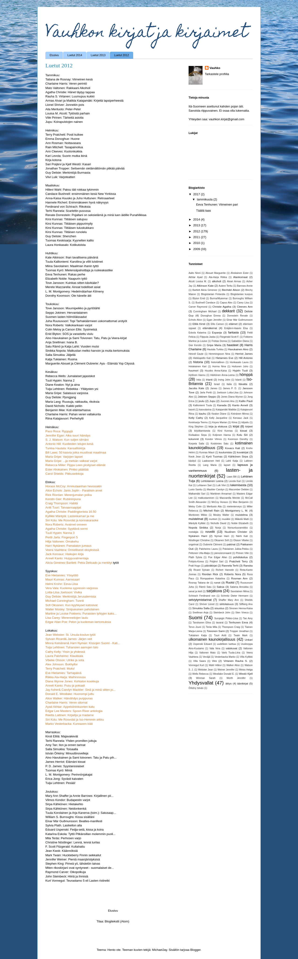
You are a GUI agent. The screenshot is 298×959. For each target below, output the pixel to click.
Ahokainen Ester (240, 273)
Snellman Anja (200, 612)
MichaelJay (159, 950)
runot (217, 582)
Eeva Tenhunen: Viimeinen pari (217, 204)
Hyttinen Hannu (197, 375)
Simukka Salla (201, 608)
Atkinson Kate (205, 285)
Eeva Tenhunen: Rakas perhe (65, 274)
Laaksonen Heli (211, 461)
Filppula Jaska (208, 337)
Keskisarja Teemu (198, 422)
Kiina (234, 422)
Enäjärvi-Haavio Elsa (236, 328)
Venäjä (206, 657)
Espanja (217, 332)
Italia (229, 384)
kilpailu (245, 422)
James (213, 388)
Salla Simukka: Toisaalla (61, 749)
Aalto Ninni (195, 273)
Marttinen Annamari (221, 493)
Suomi (195, 617)
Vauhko (215, 68)
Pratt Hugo (194, 565)
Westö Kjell (246, 673)
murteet (213, 519)
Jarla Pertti (206, 392)
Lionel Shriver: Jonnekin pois (64, 105)
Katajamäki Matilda (226, 409)
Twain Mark (240, 635)
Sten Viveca (242, 612)
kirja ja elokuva (218, 426)
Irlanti (209, 379)
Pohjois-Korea (196, 561)
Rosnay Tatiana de (199, 582)
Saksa (220, 586)
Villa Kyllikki (246, 657)
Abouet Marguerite (216, 273)
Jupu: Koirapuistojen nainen (64, 122)
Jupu (212, 400)
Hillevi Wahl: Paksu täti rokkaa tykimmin (72, 189)
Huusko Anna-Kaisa (216, 370)
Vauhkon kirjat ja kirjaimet (146, 33)
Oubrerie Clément (212, 544)
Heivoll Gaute (196, 354)
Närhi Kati (242, 536)
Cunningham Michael (205, 311)
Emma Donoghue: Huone (62, 139)
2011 (197, 237)
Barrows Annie (245, 286)
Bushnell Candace (205, 302)
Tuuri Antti (220, 635)
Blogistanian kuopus (241, 294)
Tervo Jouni (195, 627)
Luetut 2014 (74, 55)
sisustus (219, 608)
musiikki (226, 519)
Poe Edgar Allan (217, 557)
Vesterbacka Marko (225, 657)
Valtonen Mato (207, 652)
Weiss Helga (246, 669)
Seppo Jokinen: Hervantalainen (66, 312)
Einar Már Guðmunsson (240, 320)
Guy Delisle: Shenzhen (60, 236)
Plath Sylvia (195, 557)
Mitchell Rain (211, 510)
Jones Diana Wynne (232, 396)
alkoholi (216, 281)
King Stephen (196, 426)
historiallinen (217, 362)
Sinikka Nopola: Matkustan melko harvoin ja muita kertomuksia (87, 350)
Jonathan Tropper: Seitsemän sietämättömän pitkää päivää (85, 168)
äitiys (228, 683)
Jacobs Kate (196, 388)
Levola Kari (235, 481)
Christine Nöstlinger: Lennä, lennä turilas (72, 842)
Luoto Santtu (195, 489)
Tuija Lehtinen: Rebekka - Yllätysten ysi (71, 389)
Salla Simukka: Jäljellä (60, 355)
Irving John (224, 379)
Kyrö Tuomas (214, 456)
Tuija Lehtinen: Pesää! (60, 783)
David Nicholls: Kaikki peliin (63, 406)
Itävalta (242, 383)
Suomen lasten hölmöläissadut (66, 317)
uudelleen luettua (226, 644)
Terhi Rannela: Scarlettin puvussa (68, 211)
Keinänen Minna (240, 413)
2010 (197, 243)
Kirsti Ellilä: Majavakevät (61, 736)
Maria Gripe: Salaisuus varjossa (66, 393)
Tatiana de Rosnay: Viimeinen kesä (69, 79)
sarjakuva (214, 591)
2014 (197, 219)
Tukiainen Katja (198, 635)
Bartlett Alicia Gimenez (205, 290)
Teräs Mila (211, 627)
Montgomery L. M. (236, 510)
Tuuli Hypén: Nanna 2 (59, 380)
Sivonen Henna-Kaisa (241, 608)
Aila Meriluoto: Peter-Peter (63, 109)
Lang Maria (210, 465)
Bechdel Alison (231, 289)
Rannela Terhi (230, 565)
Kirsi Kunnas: (54, 219)
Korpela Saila (196, 443)
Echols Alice (195, 320)
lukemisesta (238, 485)
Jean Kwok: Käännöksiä (61, 850)
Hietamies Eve (225, 357)
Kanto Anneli (240, 405)
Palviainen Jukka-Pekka (236, 549)
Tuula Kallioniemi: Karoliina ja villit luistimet (74, 261)
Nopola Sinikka (198, 527)
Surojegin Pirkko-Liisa (226, 618)
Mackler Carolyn (216, 489)
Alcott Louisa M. (198, 281)
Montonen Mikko (198, 515)
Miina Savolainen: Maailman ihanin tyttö (72, 266)
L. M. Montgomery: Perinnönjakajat (68, 774)
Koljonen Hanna (222, 435)
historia (198, 362)
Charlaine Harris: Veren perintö (66, 83)
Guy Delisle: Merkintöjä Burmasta (67, 172)
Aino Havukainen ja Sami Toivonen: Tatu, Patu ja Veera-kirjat (86, 338)
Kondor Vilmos (213, 439)
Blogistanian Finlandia (213, 294)
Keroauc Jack (240, 418)
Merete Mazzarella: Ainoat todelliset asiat (72, 287)
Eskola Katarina (197, 332)
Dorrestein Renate (237, 315)
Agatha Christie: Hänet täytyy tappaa (70, 92)
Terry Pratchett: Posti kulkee (64, 134)
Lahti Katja (232, 461)
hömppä (246, 375)
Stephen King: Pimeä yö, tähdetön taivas (72, 863)
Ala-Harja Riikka (218, 277)
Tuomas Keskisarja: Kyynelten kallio (69, 240)
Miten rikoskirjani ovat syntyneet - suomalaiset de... (79, 868)
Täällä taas (203, 210)
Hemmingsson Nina (219, 354)
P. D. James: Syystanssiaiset (64, 766)
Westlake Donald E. (223, 674)
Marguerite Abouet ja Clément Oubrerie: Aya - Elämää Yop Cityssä (89, 363)
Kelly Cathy (196, 417)
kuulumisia (225, 452)
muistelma (241, 514)
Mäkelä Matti (242, 519)
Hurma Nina (219, 366)
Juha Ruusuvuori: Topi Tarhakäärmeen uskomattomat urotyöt (86, 321)
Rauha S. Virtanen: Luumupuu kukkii (70, 96)
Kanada (222, 405)
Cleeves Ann (245, 306)
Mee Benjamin (241, 502)
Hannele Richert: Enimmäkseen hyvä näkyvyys (76, 202)
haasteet (232, 345)
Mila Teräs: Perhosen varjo (63, 838)
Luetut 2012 (121, 55)
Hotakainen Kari (198, 366)
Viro (214, 660)
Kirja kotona (53, 160)
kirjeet (249, 426)
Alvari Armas (234, 281)
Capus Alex (226, 302)
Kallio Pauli (246, 400)
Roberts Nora (232, 574)
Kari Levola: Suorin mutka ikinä (66, 156)
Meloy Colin (195, 506)
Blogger (195, 950)
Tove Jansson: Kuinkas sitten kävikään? (72, 283)
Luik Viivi (221, 485)
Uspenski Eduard (202, 644)
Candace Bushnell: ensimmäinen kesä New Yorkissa (80, 194)
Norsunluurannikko (238, 527)
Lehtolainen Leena (212, 480)
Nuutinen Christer (236, 531)
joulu (201, 400)
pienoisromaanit (222, 553)
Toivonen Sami (216, 630)
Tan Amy (248, 618)
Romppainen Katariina (212, 578)
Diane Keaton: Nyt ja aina (62, 384)
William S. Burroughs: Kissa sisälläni (69, 817)
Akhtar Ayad (196, 277)
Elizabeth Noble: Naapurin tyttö (66, 278)
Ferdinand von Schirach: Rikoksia (68, 206)
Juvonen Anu (227, 401)
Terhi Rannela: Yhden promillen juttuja (70, 740)
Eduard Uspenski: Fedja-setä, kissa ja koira (74, 829)
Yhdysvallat (201, 682)
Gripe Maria (214, 345)
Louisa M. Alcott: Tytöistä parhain (67, 113)
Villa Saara (199, 661)
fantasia (233, 332)
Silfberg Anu (246, 604)
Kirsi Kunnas (225, 431)
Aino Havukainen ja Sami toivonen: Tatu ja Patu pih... (80, 757)
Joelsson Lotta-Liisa (227, 392)
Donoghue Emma (211, 315)
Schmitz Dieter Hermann (234, 596)
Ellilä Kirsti (199, 323)
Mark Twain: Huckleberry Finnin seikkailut (73, 855)
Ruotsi (230, 582)
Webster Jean (205, 669)
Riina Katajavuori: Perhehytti (64, 418)
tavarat (220, 622)
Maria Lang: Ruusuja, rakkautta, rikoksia (72, 401)
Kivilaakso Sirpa (198, 435)
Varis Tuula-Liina (231, 652)
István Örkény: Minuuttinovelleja (66, 753)
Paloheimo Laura (208, 549)
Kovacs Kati (232, 448)
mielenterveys (234, 506)
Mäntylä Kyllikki (197, 523)
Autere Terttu (226, 286)
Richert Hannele (225, 570)
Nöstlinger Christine (199, 540)
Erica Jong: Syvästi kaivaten (64, 778)
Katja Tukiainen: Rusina (61, 359)
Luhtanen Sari (204, 485)
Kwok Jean (195, 456)
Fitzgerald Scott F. (229, 337)
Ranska (248, 565)
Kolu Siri (242, 434)
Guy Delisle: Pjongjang (60, 397)
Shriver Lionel (206, 604)
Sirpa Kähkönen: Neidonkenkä (65, 808)
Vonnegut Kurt (196, 665)
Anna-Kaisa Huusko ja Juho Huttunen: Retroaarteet (79, 198)
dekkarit (228, 311)
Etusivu (54, 55)
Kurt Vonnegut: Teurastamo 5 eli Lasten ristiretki (77, 880)
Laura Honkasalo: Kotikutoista (65, 245)
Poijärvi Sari (217, 561)
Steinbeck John (221, 612)
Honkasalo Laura (239, 362)
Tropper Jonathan (239, 631)
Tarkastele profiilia (217, 74)
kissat (243, 430)
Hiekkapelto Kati (202, 358)
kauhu (202, 413)
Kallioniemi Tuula (202, 405)
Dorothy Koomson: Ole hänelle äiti (68, 295)
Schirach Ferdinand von (202, 596)
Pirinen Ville (242, 553)
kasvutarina (205, 409)
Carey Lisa (243, 302)
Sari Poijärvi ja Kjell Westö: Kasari (68, 164)
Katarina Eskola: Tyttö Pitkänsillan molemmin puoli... (80, 834)
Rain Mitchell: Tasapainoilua (64, 147)
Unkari (249, 639)
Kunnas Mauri (206, 452)
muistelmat (196, 519)
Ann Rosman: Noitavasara (63, 143)
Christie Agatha (221, 306)
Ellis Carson (217, 324)
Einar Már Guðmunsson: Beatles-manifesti (73, 821)
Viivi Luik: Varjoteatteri (60, 177)
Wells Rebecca (200, 674)
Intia (198, 379)
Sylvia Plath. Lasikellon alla (63, 825)
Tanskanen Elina (202, 622)
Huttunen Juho (240, 366)
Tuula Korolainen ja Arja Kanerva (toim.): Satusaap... (80, 813)
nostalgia (193, 532)
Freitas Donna (219, 341)
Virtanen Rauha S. (235, 660)
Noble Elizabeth (239, 523)
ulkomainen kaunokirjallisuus (212, 639)
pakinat (231, 544)
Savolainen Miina (239, 591)
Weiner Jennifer (225, 669)
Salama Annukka (239, 587)
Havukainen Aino (238, 349)
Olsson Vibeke (241, 540)
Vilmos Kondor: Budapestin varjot (67, 800)
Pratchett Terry (238, 561)
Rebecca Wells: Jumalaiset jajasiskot (70, 376)
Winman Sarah (205, 678)
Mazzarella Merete (230, 498)
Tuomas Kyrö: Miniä (58, 770)
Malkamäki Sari (197, 493)
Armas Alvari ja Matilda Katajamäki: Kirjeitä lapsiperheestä (84, 100)
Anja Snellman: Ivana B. (61, 342)
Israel (217, 384)
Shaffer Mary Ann (229, 600)
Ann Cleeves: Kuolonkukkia (63, 151)
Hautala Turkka (215, 349)
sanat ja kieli (195, 591)
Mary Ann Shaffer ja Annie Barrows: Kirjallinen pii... (79, 795)
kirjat (236, 426)
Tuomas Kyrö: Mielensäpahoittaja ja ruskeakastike (79, 270)
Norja (218, 527)
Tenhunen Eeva (238, 622)
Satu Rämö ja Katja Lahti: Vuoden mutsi (72, 346)
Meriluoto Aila (214, 506)
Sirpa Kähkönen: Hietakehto (64, 804)
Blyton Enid (199, 298)
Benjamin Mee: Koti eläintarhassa (68, 410)
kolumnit (194, 438)
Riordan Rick (210, 574)
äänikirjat (242, 683)
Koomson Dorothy (238, 439)
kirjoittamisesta (202, 431)
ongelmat (194, 544)
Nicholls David (218, 523)
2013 (197, 225)
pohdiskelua (240, 557)
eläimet (233, 323)
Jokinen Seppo (207, 396)
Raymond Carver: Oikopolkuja (65, 872)
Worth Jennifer (236, 678)
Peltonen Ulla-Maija (199, 553)
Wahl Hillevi (215, 665)
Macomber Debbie (239, 489)
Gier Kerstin (195, 345)
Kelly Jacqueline (218, 418)
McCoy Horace (220, 502)
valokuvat (231, 648)
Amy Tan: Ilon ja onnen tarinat (65, 745)
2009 (197, 249)
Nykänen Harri (198, 535)
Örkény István (196, 688)
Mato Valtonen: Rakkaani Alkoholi (67, 88)
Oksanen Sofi (221, 540)
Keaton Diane (218, 413)
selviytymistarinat (200, 600)
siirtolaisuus (227, 603)
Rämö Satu (205, 587)
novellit (210, 531)
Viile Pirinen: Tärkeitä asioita (64, 117)
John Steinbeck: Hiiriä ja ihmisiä (66, 876)
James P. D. (230, 388)
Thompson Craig (231, 627)
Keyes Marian (219, 422)
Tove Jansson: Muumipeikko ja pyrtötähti (72, 308)
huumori (193, 370)
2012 (197, 231)
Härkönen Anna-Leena (222, 375)
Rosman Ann (239, 578)
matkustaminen (206, 498)
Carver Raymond (198, 307)
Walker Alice (233, 665)
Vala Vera (214, 648)
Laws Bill (232, 476)
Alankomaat (240, 276)
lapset (227, 465)
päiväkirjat (211, 565)
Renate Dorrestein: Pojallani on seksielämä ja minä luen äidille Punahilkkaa (95, 215)
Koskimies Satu (219, 443)
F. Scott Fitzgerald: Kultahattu (65, 846)
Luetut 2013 (98, 55)
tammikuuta (205, 199)
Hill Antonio (246, 357)
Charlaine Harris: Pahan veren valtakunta (73, 414)
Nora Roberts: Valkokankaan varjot (68, 325)
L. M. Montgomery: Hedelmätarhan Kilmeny (74, 291)
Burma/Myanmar (219, 298)
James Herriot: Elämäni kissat (65, 761)
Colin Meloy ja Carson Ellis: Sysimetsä (71, 329)
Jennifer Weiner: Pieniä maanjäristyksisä (72, 859)
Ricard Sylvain (201, 570)
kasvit (192, 409)
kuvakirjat (242, 452)
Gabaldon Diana (240, 341)
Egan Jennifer (214, 320)
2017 (197, 194)
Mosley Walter (221, 515)
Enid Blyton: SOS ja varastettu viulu (69, 334)
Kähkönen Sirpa (238, 456)
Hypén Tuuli (240, 370)
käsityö (192, 461)
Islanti (238, 379)
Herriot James (244, 353)
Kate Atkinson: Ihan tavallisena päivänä (71, 257)
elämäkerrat (210, 328)
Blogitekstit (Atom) (117, 921)
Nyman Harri (221, 536)
